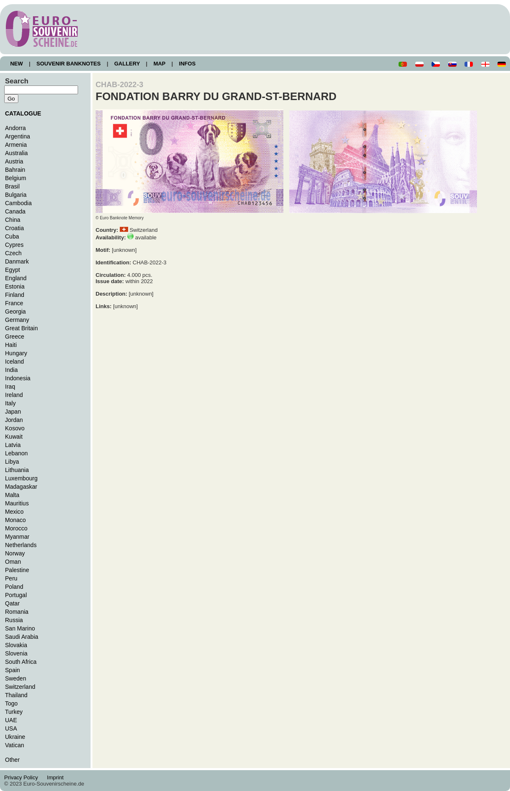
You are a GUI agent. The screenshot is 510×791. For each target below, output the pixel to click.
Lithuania (17, 470)
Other (12, 759)
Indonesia (17, 378)
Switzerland (20, 686)
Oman (13, 561)
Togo (11, 703)
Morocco (16, 528)
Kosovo (15, 428)
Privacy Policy (23, 777)
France (14, 303)
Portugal (16, 595)
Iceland (14, 361)
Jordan (14, 420)
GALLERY (127, 63)
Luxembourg (21, 478)
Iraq (10, 386)
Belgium (15, 178)
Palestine (17, 570)
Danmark (17, 261)
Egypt (12, 269)
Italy (10, 403)
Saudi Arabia (21, 636)
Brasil (12, 186)
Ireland (14, 395)
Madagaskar (21, 486)
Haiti (11, 345)
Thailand (16, 695)
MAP (159, 63)
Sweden (15, 678)
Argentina (17, 136)
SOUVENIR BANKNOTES (68, 63)
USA (11, 728)
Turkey (14, 711)
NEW (16, 63)
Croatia (14, 228)
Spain (12, 670)
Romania (16, 611)
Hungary (16, 353)
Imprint (56, 777)
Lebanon (16, 453)
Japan (13, 411)
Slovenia (16, 653)
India (11, 370)
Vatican (14, 745)
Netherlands (21, 545)
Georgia (15, 311)
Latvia (12, 445)
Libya (12, 461)
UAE (11, 720)
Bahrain (15, 169)
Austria (14, 161)
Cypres (14, 244)
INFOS (187, 63)
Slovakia (16, 645)
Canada (15, 211)
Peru (11, 578)
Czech (13, 253)
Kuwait (14, 436)
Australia (16, 153)
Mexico (14, 511)
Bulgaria (15, 194)
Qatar (12, 603)
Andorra (15, 128)
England (15, 278)
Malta (12, 495)
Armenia (16, 144)
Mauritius (17, 503)
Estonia (15, 286)
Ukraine (15, 736)
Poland (14, 586)
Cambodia (18, 203)
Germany (17, 319)
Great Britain (21, 328)
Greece (14, 336)
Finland (14, 294)
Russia (14, 620)
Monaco (15, 520)
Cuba (12, 236)
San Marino (20, 628)
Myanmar (17, 536)
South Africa (21, 661)
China (12, 219)
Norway (15, 553)
